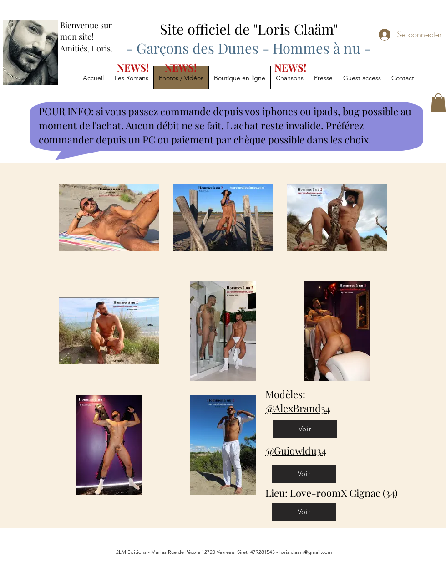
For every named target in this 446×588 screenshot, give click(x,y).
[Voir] (305, 429)
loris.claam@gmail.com (305, 552)
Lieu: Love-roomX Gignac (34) (331, 493)
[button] (438, 102)
